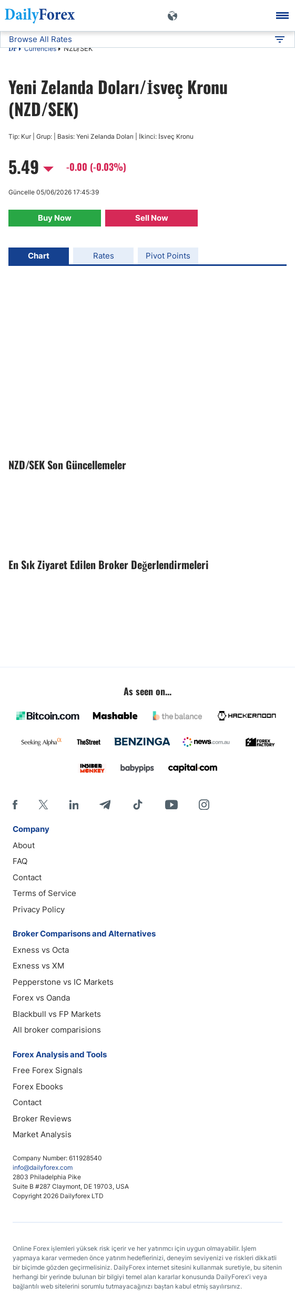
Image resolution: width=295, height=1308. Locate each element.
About (24, 845)
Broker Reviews (42, 1119)
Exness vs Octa (41, 950)
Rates (103, 256)
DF (12, 49)
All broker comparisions (57, 1030)
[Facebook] (15, 804)
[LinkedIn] (73, 804)
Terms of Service (44, 893)
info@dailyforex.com (43, 1167)
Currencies (40, 49)
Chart (38, 256)
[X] (43, 804)
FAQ (20, 861)
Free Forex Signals (48, 1070)
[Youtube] (171, 804)
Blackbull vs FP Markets (57, 1014)
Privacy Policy (39, 909)
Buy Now (55, 218)
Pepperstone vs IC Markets (63, 982)
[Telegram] (104, 804)
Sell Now (151, 218)
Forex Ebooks (38, 1086)
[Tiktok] (137, 804)
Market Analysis (42, 1134)
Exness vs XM (38, 966)
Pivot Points (168, 256)
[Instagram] (204, 804)
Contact (27, 877)
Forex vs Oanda (41, 998)
